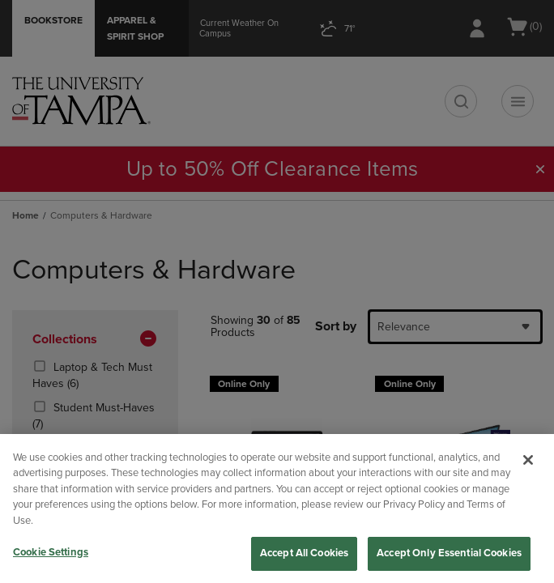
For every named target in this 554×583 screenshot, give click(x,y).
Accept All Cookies (304, 553)
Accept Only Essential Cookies (449, 553)
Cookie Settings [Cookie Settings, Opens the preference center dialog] (50, 552)
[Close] (528, 460)
